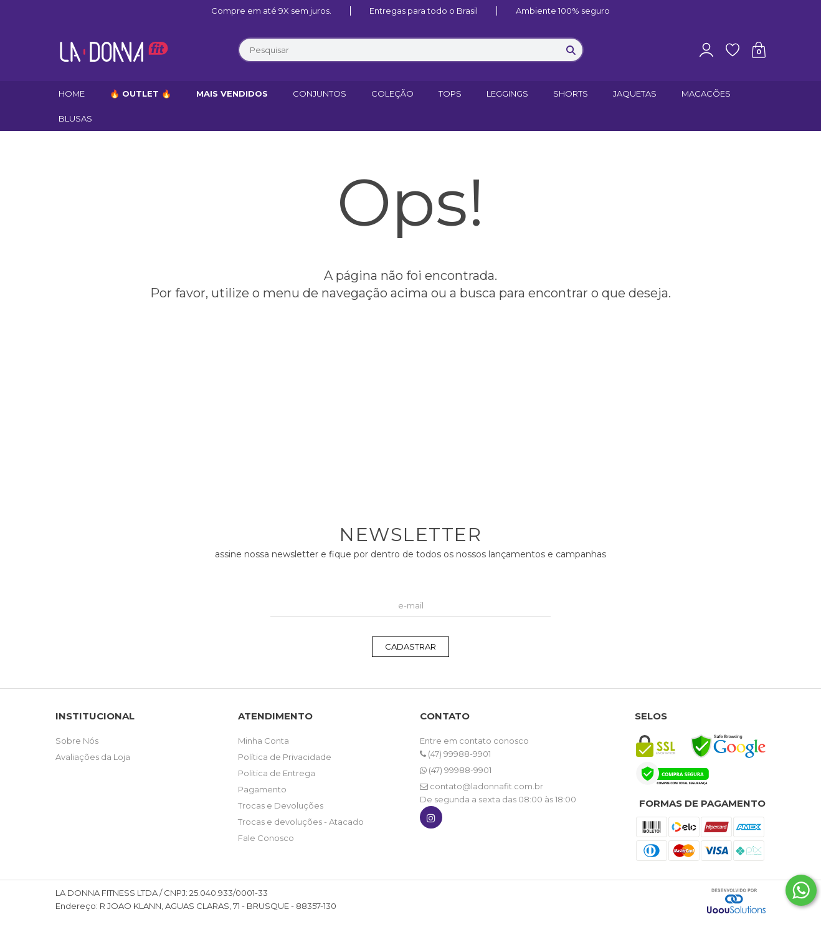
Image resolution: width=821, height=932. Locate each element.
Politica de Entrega (276, 773)
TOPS (450, 93)
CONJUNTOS (319, 93)
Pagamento (262, 789)
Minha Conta (263, 741)
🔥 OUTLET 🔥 (140, 93)
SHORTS (570, 93)
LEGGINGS (507, 93)
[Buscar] (571, 49)
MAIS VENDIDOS (232, 93)
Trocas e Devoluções (280, 805)
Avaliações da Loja (92, 757)
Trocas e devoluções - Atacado (301, 822)
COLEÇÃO (392, 93)
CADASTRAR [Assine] (410, 646)
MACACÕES (706, 93)
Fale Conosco (266, 838)
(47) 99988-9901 (455, 754)
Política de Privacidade (284, 757)
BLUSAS (75, 118)
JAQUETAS (635, 93)
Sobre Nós (76, 741)
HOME (72, 93)
